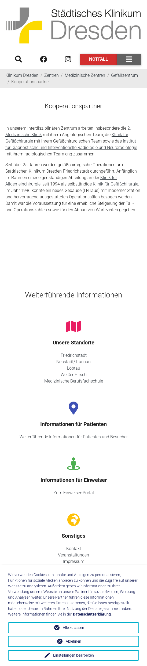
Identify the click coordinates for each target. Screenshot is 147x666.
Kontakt (73, 548)
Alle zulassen (73, 627)
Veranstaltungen (73, 555)
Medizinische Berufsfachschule (73, 381)
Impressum (73, 561)
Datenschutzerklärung (92, 614)
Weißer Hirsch (74, 374)
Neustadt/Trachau (73, 361)
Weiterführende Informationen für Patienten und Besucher (74, 436)
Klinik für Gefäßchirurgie (115, 184)
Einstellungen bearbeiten (73, 655)
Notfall (98, 59)
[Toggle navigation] (129, 59)
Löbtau (73, 368)
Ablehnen (73, 641)
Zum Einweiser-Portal (73, 492)
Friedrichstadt (74, 355)
